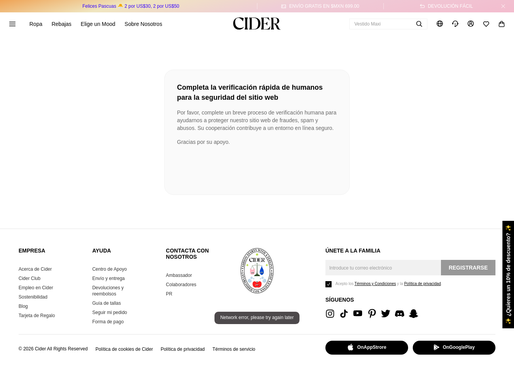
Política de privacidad (183, 349)
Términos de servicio (234, 349)
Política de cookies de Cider (124, 349)
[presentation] (235, 167)
